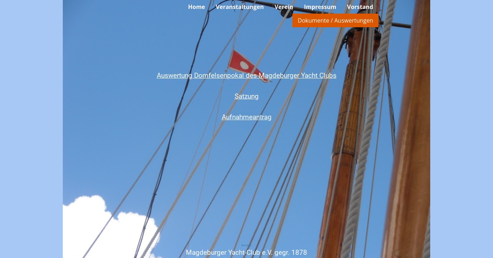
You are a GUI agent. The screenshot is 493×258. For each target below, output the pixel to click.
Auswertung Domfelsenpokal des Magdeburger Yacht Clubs (247, 75)
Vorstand (360, 7)
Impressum (320, 7)
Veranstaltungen (240, 7)
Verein (283, 7)
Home (196, 7)
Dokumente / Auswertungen (335, 20)
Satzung (247, 96)
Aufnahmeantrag (247, 117)
